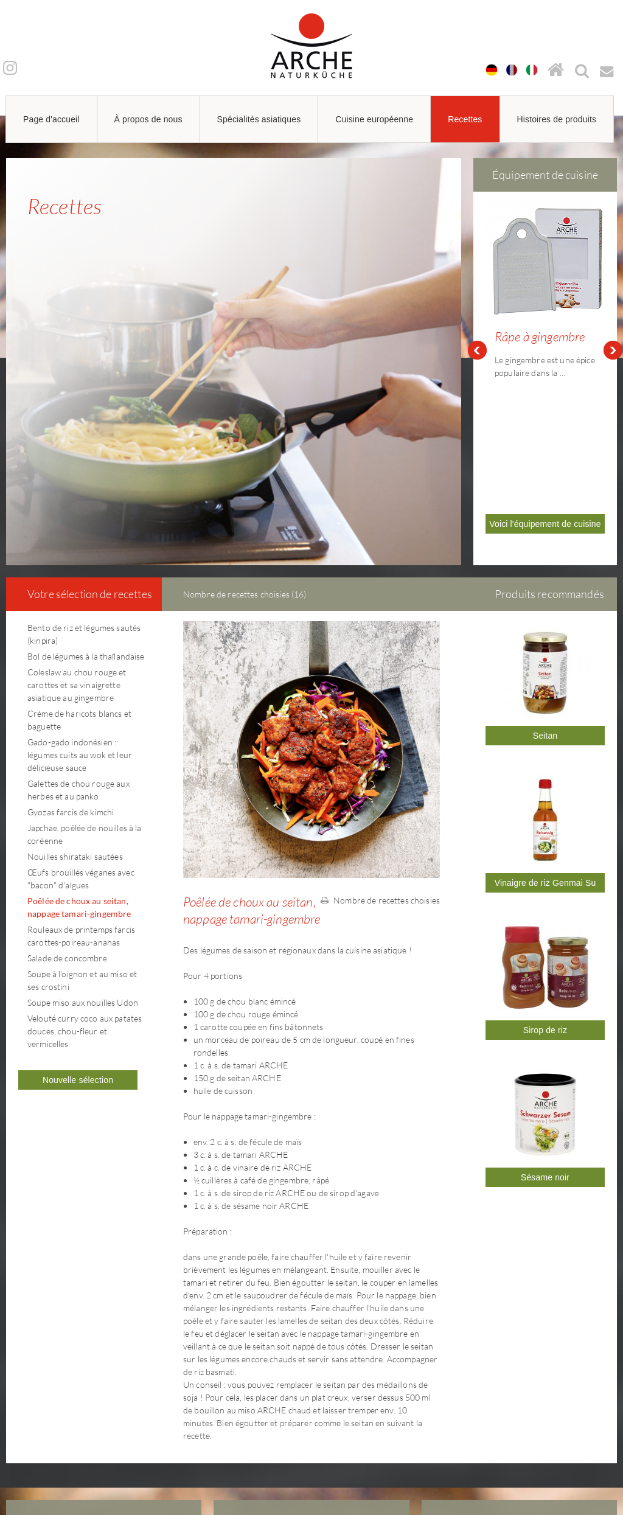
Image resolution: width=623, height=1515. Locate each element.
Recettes (465, 119)
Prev (477, 280)
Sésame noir (545, 1038)
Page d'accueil (51, 119)
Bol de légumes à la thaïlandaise (85, 517)
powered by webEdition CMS (586, 1495)
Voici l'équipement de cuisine (544, 401)
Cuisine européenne (374, 119)
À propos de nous (148, 119)
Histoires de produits (557, 119)
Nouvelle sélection (78, 941)
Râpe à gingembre (540, 336)
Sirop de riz (545, 891)
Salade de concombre (67, 818)
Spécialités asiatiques (259, 119)
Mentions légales (478, 1388)
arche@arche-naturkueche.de (78, 1430)
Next (613, 280)
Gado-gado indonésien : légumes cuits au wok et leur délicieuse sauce (79, 615)
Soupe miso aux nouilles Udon (82, 863)
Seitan (545, 596)
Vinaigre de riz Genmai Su (545, 743)
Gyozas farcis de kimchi (70, 672)
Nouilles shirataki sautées (75, 717)
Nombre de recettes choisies (380, 761)
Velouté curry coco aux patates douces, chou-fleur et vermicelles (84, 892)
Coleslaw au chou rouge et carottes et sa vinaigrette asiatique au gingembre (77, 545)
